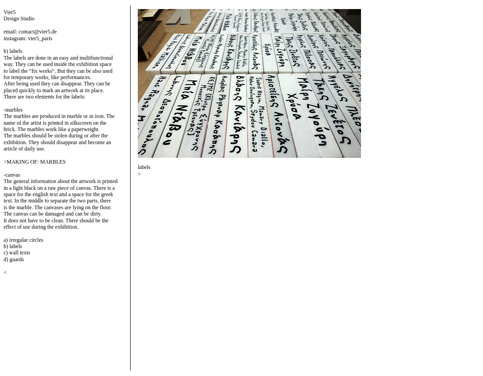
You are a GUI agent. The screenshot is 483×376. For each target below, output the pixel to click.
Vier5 (10, 12)
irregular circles (26, 240)
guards (16, 259)
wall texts (19, 252)
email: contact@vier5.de (30, 31)
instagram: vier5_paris (28, 38)
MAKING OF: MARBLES (36, 162)
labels (15, 246)
